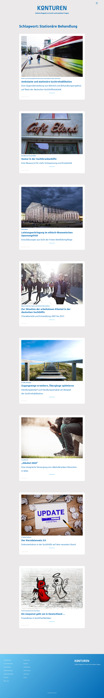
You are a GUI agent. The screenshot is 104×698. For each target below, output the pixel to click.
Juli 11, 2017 (24, 323)
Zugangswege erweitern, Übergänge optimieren (47, 385)
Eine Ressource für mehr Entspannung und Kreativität (46, 163)
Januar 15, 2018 (24, 170)
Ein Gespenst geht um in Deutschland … (43, 613)
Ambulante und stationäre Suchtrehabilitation (46, 81)
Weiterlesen (52, 93)
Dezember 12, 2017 (25, 247)
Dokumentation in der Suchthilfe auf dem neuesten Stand (48, 544)
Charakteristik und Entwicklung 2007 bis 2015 (42, 316)
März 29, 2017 (24, 478)
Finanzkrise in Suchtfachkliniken (36, 618)
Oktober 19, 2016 (25, 625)
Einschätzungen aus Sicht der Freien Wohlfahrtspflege (46, 239)
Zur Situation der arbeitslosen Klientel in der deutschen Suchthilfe (45, 311)
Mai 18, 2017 (24, 400)
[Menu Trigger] (97, 3)
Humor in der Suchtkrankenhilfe (39, 158)
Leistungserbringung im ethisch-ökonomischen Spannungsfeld (47, 234)
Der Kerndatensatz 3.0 (33, 540)
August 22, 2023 (25, 96)
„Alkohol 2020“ (29, 463)
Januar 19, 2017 (24, 551)
